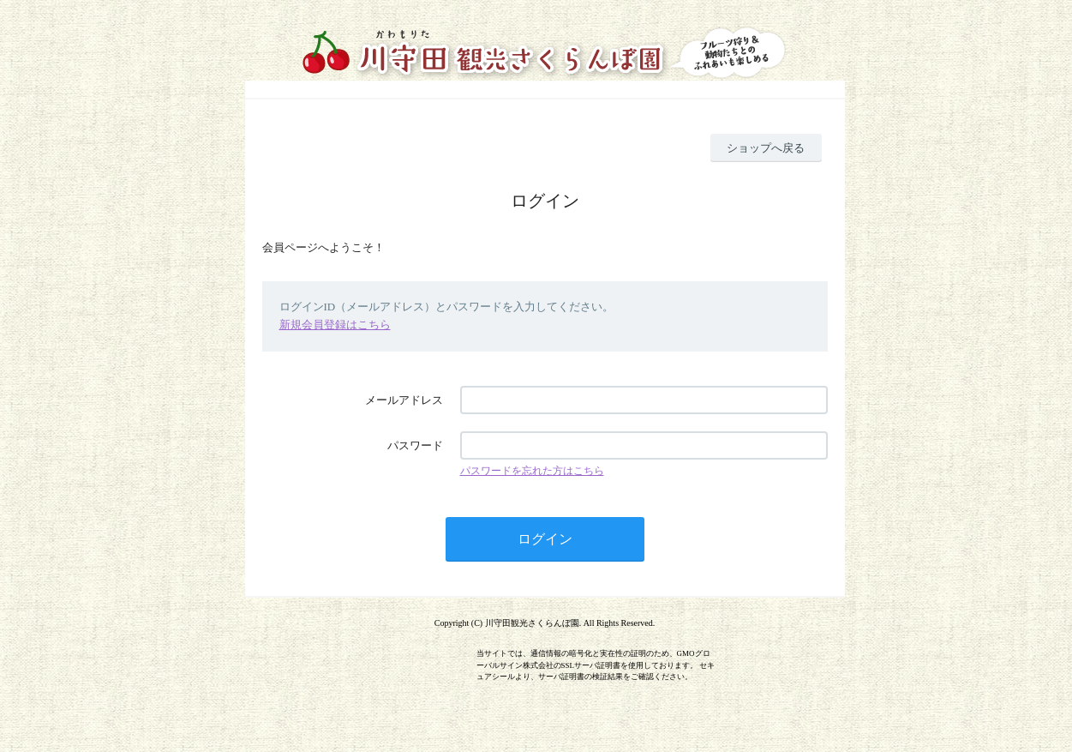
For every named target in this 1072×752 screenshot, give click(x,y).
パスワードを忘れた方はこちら (532, 471)
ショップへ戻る (766, 147)
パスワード (415, 445)
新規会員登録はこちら (335, 324)
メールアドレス (404, 400)
